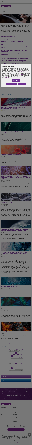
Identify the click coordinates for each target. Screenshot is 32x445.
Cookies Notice (21, 71)
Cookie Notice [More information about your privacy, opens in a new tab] (7, 77)
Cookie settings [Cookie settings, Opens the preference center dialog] (15, 80)
